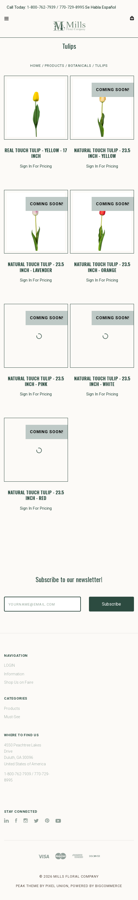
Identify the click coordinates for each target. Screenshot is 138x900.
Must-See (12, 717)
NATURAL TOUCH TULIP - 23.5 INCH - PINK (36, 381)
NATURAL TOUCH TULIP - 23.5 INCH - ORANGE (102, 267)
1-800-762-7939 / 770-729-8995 (55, 7)
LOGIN (9, 665)
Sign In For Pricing (36, 166)
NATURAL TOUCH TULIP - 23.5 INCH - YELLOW (102, 153)
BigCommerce (108, 886)
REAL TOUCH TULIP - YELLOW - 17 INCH (36, 153)
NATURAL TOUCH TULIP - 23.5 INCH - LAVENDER (36, 267)
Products (12, 708)
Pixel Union (57, 886)
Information (14, 674)
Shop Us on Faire (18, 682)
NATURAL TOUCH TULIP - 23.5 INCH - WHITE (102, 381)
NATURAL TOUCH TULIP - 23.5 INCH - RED (36, 495)
